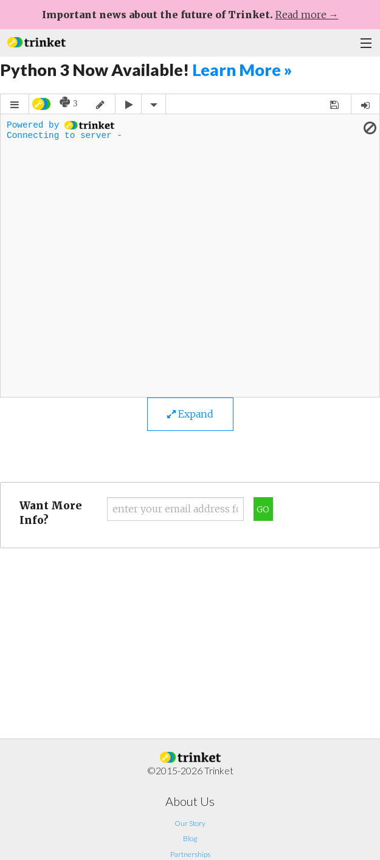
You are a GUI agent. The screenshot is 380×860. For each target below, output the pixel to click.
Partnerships (190, 854)
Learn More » (242, 70)
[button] (36, 41)
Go (263, 509)
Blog (190, 838)
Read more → (307, 15)
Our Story (190, 823)
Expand (190, 414)
